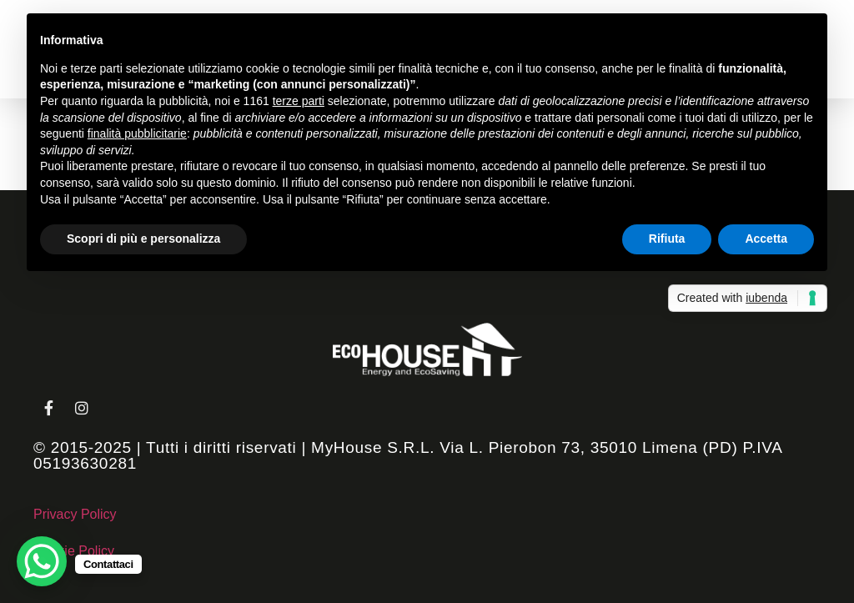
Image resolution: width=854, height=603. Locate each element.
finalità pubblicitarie (137, 133)
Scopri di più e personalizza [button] (143, 238)
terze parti (298, 101)
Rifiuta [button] (667, 238)
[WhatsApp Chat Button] (42, 561)
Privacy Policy (75, 514)
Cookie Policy (73, 551)
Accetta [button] (766, 238)
